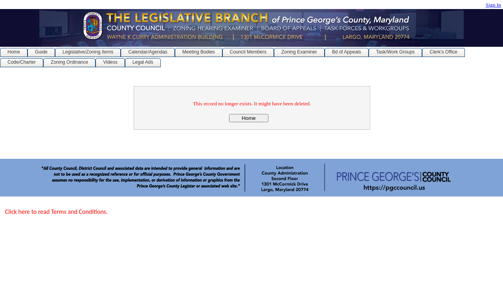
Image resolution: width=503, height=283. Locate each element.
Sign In (493, 5)
